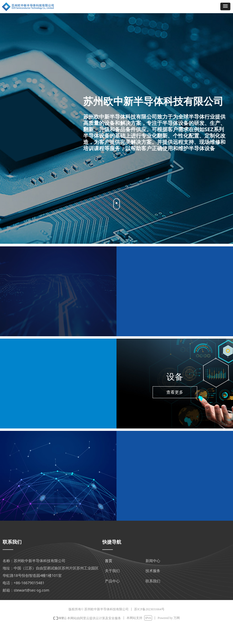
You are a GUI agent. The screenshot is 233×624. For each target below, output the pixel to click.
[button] (225, 6)
